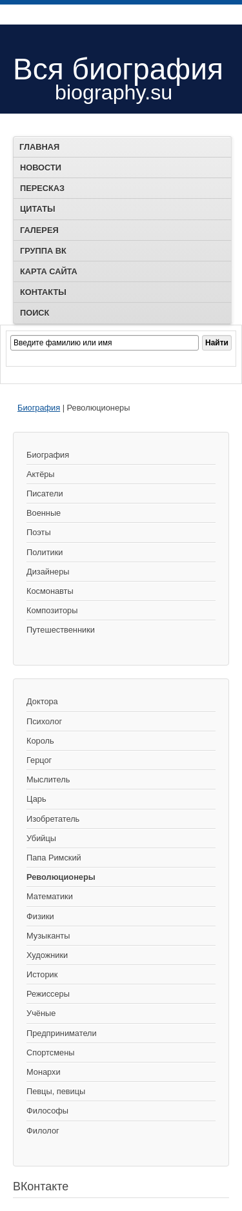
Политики (44, 552)
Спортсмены (50, 1052)
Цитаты (37, 209)
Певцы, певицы (55, 1091)
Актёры (40, 474)
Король (40, 741)
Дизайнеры (47, 571)
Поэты (38, 532)
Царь (36, 799)
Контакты (43, 292)
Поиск (34, 313)
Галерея (39, 230)
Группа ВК (43, 251)
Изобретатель (52, 819)
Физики (40, 916)
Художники (47, 955)
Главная (39, 147)
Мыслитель (48, 779)
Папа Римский (53, 857)
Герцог (39, 760)
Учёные (40, 1013)
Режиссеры (48, 994)
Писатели (44, 493)
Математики (49, 896)
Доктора (42, 701)
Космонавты (50, 591)
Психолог (44, 721)
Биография (38, 407)
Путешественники (60, 630)
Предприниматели (61, 1033)
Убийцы (41, 838)
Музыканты (48, 936)
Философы (47, 1110)
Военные (43, 513)
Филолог (42, 1130)
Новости (40, 167)
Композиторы (51, 610)
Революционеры (61, 877)
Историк (41, 974)
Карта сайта (48, 271)
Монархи (43, 1072)
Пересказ (42, 188)
